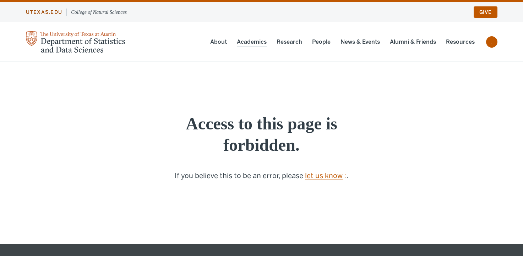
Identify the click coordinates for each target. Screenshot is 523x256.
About (218, 41)
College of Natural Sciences (99, 12)
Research (289, 41)
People (321, 41)
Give (485, 12)
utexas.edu (44, 12)
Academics (252, 41)
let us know (326, 175)
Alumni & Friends (413, 41)
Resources (460, 41)
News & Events (360, 41)
